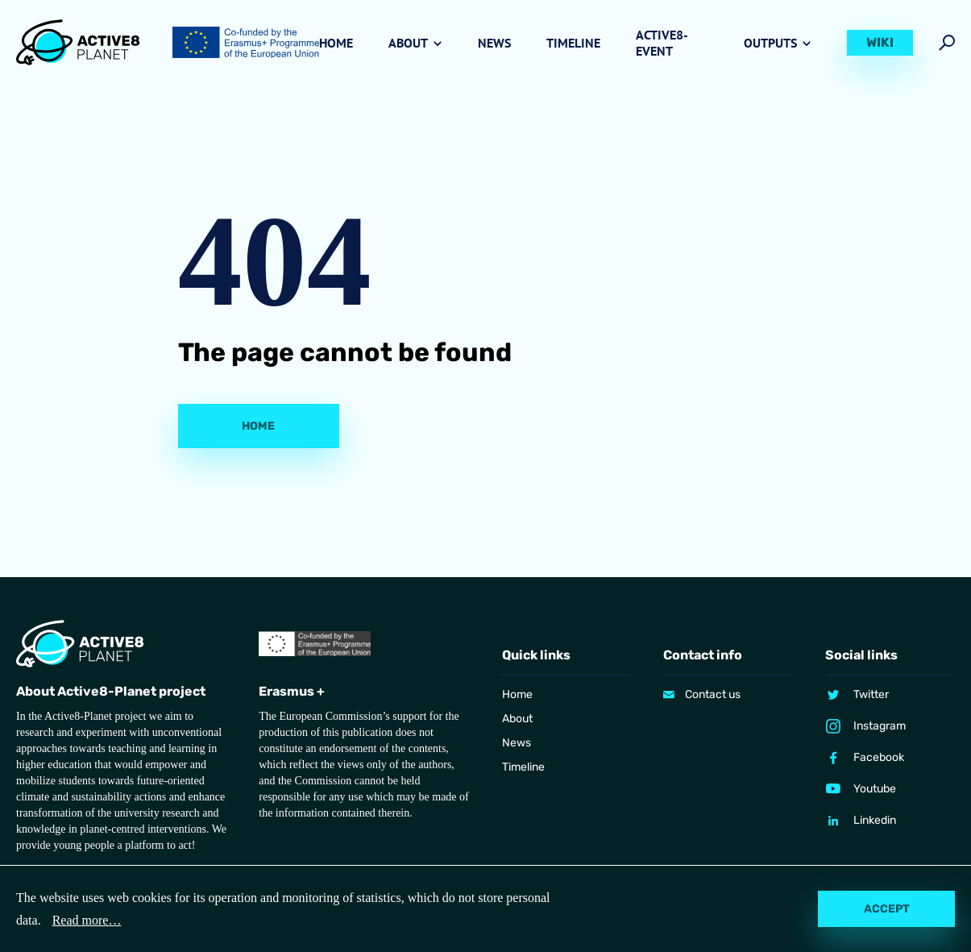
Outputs (770, 43)
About (408, 43)
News (494, 43)
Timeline (573, 43)
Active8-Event (662, 43)
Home (336, 43)
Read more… (87, 920)
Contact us (713, 694)
